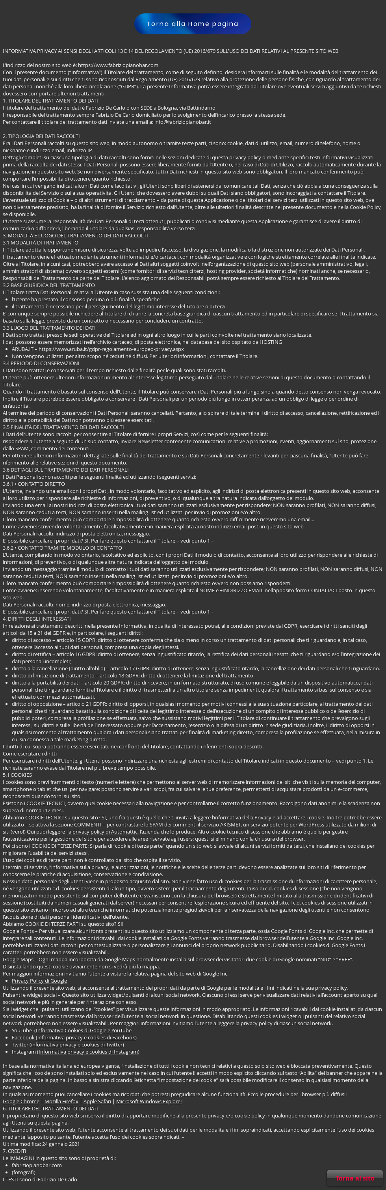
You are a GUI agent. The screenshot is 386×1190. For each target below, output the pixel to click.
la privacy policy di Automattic (102, 831)
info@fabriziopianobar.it (182, 121)
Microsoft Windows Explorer (149, 1101)
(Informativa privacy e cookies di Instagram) (88, 1051)
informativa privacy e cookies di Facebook (86, 1037)
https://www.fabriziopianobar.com (118, 65)
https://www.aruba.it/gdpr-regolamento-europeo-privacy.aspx (111, 349)
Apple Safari (97, 1101)
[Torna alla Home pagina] (192, 23)
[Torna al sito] (355, 1178)
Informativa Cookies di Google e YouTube (84, 1030)
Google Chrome (21, 1101)
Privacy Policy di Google (39, 980)
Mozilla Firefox (61, 1101)
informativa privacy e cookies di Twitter (76, 1044)
